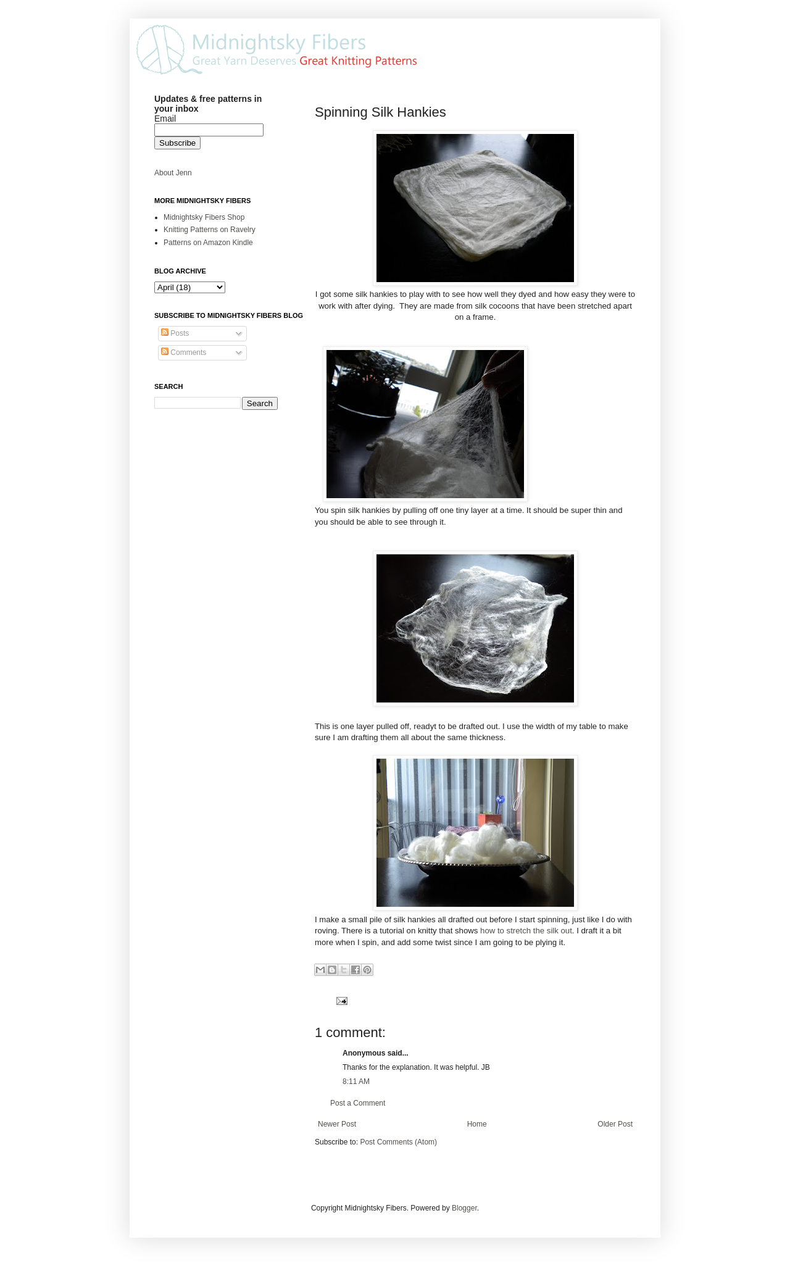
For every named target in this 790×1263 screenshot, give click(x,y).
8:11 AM (356, 1081)
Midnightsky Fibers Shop (204, 217)
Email (165, 118)
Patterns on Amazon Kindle (208, 242)
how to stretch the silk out (526, 930)
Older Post (615, 1124)
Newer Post (337, 1124)
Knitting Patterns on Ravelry (210, 229)
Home (477, 1124)
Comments (183, 352)
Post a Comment (357, 1103)
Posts (175, 333)
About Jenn (173, 173)
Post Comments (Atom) (398, 1142)
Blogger (464, 1208)
